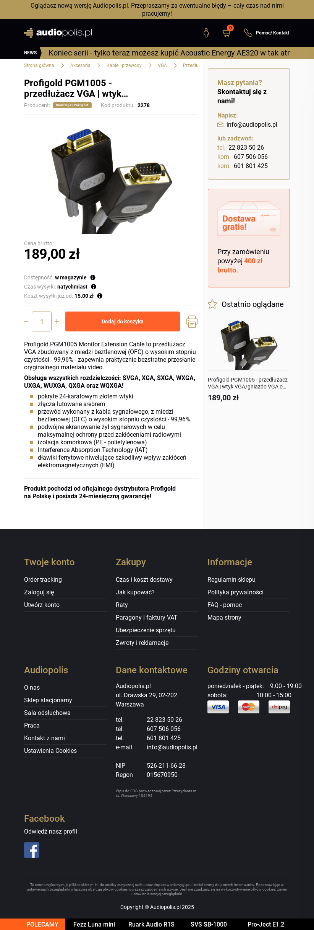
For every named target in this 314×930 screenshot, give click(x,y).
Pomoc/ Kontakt (266, 33)
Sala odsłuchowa (47, 712)
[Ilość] (42, 321)
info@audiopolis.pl (247, 124)
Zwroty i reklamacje (142, 642)
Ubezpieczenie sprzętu (146, 630)
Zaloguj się (39, 592)
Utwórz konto (42, 605)
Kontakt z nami (44, 738)
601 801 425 (242, 166)
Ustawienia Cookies (50, 750)
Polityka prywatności (235, 592)
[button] (230, 33)
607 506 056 (242, 157)
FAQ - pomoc (224, 605)
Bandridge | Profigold (72, 105)
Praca (32, 725)
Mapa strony (224, 617)
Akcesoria (80, 65)
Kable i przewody (124, 65)
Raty (122, 605)
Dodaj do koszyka (123, 321)
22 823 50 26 (240, 148)
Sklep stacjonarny (48, 700)
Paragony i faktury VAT (147, 617)
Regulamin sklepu (231, 579)
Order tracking (43, 579)
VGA (162, 65)
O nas (32, 687)
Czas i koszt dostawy (144, 579)
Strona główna (39, 65)
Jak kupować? (135, 592)
